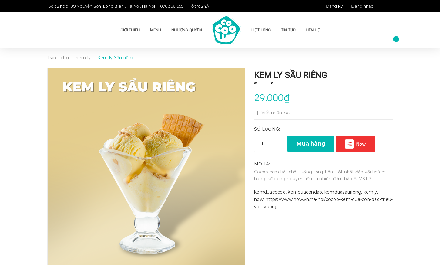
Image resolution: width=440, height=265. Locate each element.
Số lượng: (267, 129)
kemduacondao (305, 192)
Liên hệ (313, 30)
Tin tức (288, 30)
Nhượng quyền (186, 30)
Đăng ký (334, 6)
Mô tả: (262, 164)
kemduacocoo (270, 192)
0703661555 (171, 6)
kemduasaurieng (342, 192)
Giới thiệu (130, 30)
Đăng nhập (362, 6)
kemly (370, 192)
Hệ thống (261, 30)
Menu (155, 30)
